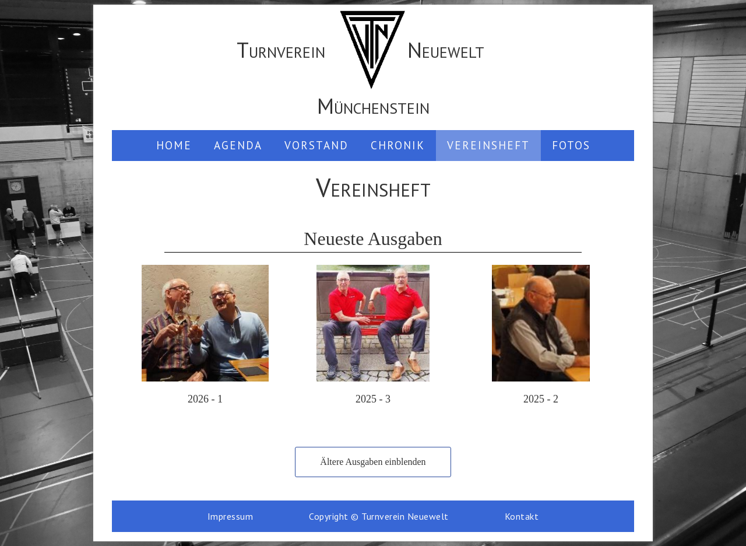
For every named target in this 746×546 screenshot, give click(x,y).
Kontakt (522, 516)
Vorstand (316, 145)
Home (174, 145)
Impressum (230, 516)
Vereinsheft (488, 145)
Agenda (238, 145)
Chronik (398, 145)
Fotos (571, 145)
